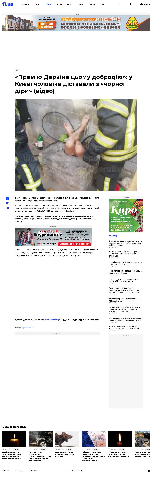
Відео (49, 4)
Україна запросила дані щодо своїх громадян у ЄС (124, 300)
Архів (104, 4)
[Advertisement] (76, 49)
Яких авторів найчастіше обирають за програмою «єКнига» (125, 272)
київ (29, 328)
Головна (5, 470)
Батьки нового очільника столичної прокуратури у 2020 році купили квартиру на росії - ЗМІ (124, 309)
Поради (93, 4)
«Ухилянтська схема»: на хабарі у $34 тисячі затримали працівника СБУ (125, 328)
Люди (37, 4)
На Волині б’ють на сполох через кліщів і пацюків (65, 454)
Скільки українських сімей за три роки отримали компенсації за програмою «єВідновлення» (125, 243)
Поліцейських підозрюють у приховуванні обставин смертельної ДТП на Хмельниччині (40, 456)
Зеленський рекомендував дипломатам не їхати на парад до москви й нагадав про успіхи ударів (124, 290)
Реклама (19, 470)
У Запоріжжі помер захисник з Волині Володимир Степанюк (118, 454)
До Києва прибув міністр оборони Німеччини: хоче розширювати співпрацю (123, 254)
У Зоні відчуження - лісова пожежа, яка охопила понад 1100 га (124, 281)
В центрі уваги (64, 4)
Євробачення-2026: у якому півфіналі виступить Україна (125, 263)
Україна (24, 328)
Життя (80, 4)
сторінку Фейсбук (51, 319)
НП (33, 328)
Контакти (34, 470)
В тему (113, 235)
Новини (25, 4)
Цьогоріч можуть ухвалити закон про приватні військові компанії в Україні (125, 319)
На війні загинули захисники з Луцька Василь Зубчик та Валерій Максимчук (11, 455)
